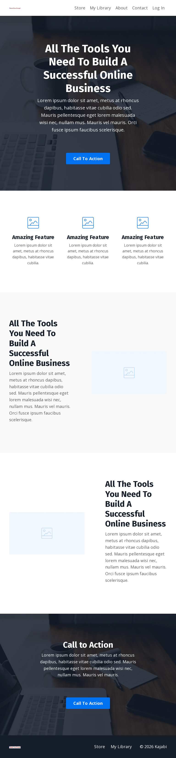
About (122, 8)
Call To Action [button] (88, 158)
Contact (140, 8)
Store (79, 8)
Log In (158, 8)
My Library (100, 8)
